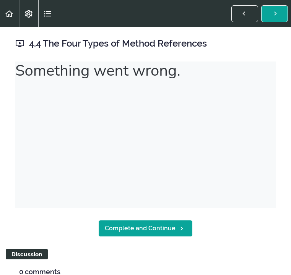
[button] (9, 13)
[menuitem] (28, 13)
